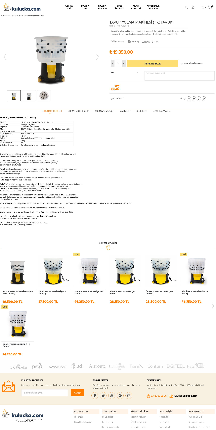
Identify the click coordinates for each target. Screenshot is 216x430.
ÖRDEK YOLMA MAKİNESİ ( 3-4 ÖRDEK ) (123, 292)
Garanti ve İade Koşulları (141, 379)
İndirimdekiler (165, 374)
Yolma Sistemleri (130, 7)
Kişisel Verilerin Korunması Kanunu (142, 391)
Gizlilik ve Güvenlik (139, 384)
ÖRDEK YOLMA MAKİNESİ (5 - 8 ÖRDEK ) (195, 292)
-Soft (94, 426)
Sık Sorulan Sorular (197, 369)
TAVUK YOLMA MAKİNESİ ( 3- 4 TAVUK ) (16, 292)
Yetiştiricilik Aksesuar (147, 7)
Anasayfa (164, 364)
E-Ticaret (100, 426)
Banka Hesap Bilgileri (82, 369)
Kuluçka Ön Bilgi (195, 364)
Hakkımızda (78, 364)
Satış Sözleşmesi (138, 374)
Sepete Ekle (152, 63)
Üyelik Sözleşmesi (138, 369)
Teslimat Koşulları (138, 364)
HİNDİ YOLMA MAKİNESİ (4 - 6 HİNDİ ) (159, 292)
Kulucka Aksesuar (96, 7)
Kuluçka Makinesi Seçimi (199, 374)
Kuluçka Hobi (107, 364)
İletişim (192, 379)
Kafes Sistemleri (113, 7)
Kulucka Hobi (63, 7)
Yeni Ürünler (165, 369)
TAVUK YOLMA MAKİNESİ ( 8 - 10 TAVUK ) (53, 292)
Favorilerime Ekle (192, 63)
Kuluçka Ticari (108, 369)
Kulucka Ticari (79, 7)
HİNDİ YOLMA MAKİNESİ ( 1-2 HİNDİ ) (87, 292)
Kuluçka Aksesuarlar (110, 374)
